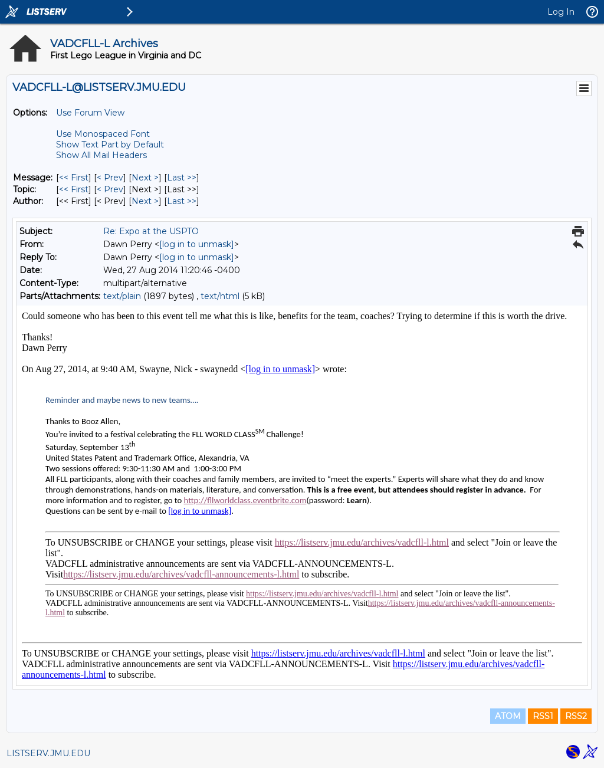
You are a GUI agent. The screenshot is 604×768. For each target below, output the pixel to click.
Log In (561, 11)
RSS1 (543, 716)
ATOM (508, 716)
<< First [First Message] (73, 177)
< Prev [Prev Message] (110, 177)
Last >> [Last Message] (181, 177)
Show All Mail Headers (101, 155)
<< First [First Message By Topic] (73, 189)
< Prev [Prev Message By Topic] (110, 189)
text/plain (122, 296)
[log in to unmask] (196, 244)
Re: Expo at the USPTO (151, 231)
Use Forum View (90, 112)
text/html (220, 296)
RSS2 (576, 716)
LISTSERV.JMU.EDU (48, 753)
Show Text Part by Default (110, 144)
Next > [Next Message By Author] (145, 201)
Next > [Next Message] (145, 177)
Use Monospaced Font (103, 134)
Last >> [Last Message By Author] (181, 201)
